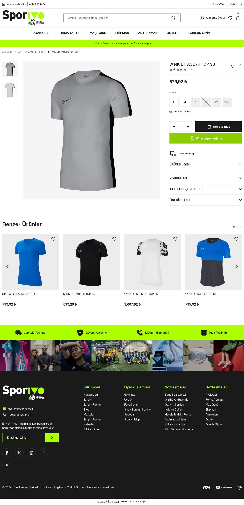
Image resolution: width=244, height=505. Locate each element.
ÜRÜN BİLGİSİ (179, 165)
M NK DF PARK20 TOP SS (79, 294)
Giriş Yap (129, 395)
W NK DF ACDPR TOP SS (201, 294)
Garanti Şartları (174, 405)
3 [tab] (241, 227)
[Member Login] (212, 18)
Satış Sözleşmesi (175, 395)
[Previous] (8, 267)
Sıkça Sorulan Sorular (137, 410)
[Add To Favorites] (233, 67)
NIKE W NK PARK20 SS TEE (19, 294)
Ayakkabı (211, 395)
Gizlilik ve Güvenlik (176, 400)
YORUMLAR (178, 179)
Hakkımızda (91, 395)
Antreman (212, 415)
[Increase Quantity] (188, 127)
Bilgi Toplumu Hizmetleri (179, 430)
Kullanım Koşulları (175, 425)
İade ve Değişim (174, 410)
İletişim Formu (92, 405)
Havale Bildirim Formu (178, 415)
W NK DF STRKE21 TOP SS (141, 294)
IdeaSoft (102, 502)
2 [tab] (237, 227)
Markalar (89, 415)
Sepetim (129, 415)
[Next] (236, 267)
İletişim (88, 400)
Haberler (89, 425)
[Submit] (52, 438)
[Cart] (239, 18)
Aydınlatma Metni (175, 420)
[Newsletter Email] (30, 438)
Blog (86, 410)
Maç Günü (212, 405)
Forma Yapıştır (215, 400)
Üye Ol (128, 400)
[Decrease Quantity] (172, 127)
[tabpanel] (30, 270)
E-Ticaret (114, 502)
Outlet (210, 420)
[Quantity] (180, 127)
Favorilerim (131, 405)
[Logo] (23, 18)
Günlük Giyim (214, 425)
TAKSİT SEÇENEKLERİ (185, 189)
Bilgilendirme (91, 430)
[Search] (122, 18)
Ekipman (211, 410)
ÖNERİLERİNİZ (180, 200)
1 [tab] (234, 227)
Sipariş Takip (132, 420)
